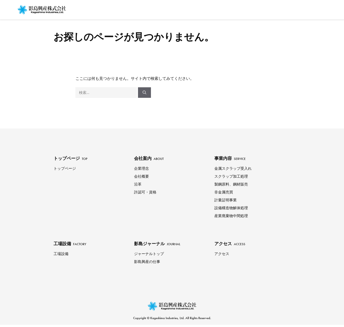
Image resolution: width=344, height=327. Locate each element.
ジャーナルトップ (150, 254)
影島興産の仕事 (148, 262)
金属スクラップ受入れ (234, 168)
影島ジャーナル (283, 8)
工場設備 (253, 8)
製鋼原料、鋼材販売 (232, 184)
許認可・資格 (146, 192)
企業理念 (142, 168)
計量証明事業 (226, 200)
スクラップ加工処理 (232, 176)
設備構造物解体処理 (232, 208)
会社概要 (142, 176)
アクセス (314, 8)
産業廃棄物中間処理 (232, 216)
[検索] (144, 92)
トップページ (169, 8)
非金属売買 (224, 192)
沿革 (138, 184)
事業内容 (228, 8)
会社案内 (203, 8)
